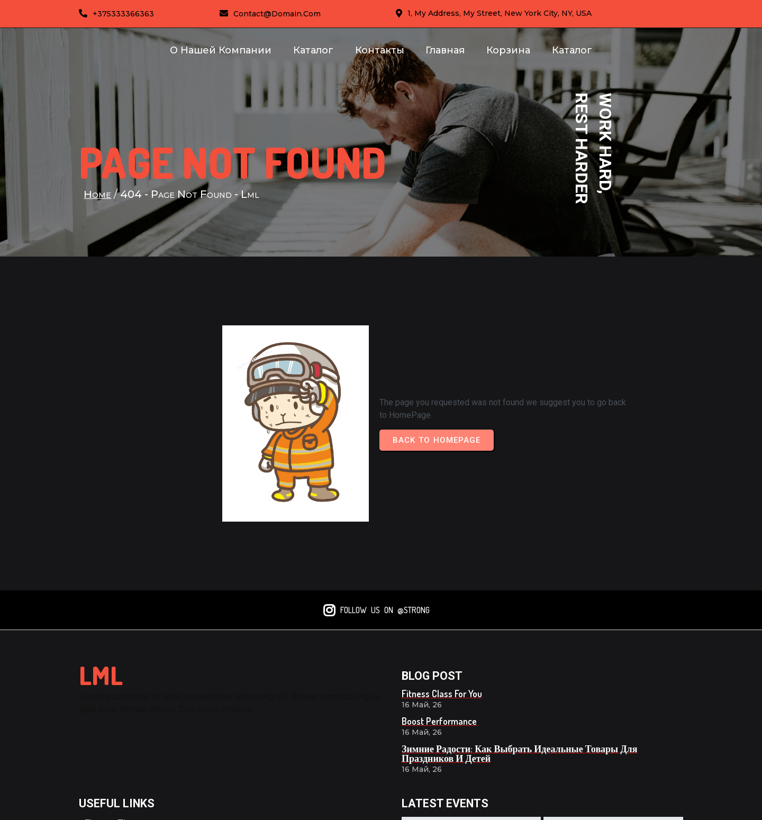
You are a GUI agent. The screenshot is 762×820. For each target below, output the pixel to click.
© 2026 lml (657, 806)
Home (98, 203)
